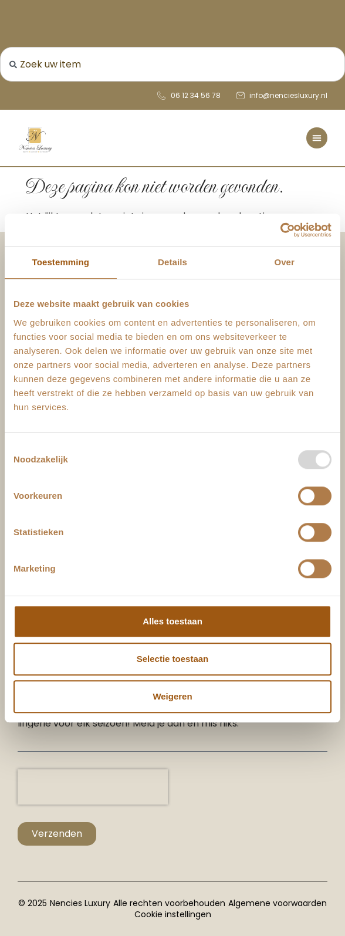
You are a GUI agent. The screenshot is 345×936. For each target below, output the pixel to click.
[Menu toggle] (316, 137)
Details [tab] (172, 262)
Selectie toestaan (173, 659)
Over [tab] (284, 262)
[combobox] (172, 64)
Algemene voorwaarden (277, 903)
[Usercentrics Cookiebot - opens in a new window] (280, 230)
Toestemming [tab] (61, 262)
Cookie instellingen (172, 914)
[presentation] (93, 787)
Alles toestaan (172, 621)
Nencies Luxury (80, 903)
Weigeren (172, 696)
